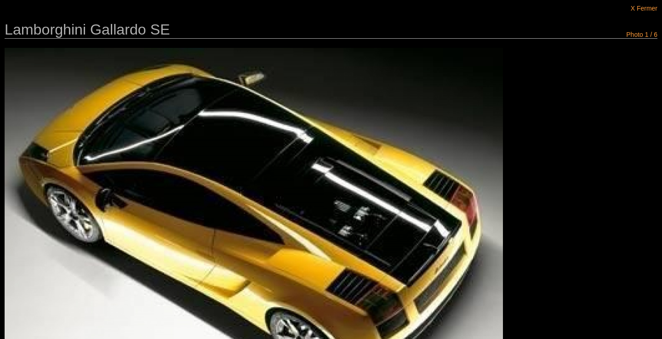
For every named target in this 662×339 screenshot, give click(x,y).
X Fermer (644, 8)
